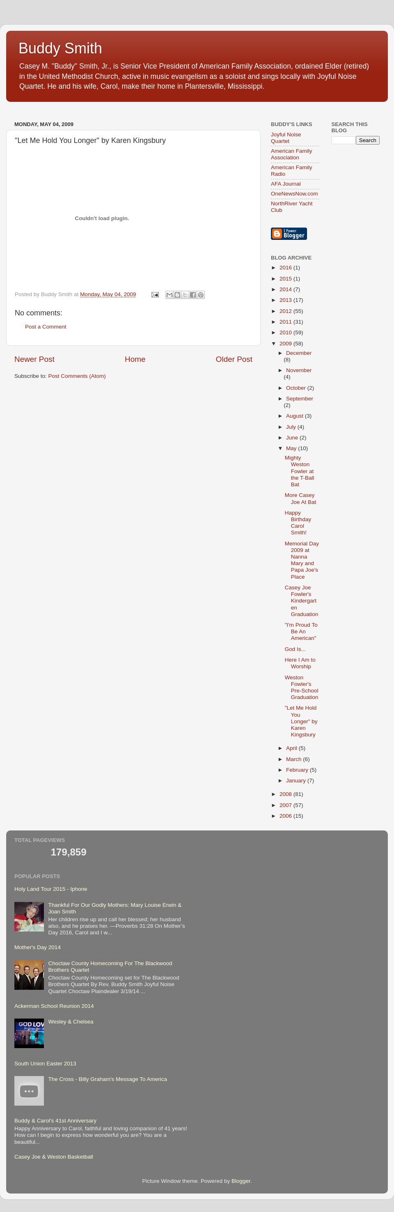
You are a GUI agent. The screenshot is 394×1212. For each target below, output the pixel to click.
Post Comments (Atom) (77, 376)
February (298, 770)
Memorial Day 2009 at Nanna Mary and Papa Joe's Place (302, 560)
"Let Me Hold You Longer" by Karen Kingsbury (301, 721)
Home (135, 359)
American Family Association (291, 154)
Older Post (234, 359)
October (296, 388)
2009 (286, 343)
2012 (286, 311)
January (296, 780)
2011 (286, 322)
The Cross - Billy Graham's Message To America (107, 1079)
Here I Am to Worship (300, 663)
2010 (286, 332)
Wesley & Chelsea (70, 1022)
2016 (286, 267)
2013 (286, 300)
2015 (286, 279)
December (299, 353)
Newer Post (34, 359)
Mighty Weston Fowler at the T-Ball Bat (299, 471)
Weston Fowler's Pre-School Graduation (301, 687)
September (299, 399)
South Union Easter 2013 (45, 1063)
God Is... (295, 649)
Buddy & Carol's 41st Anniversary (55, 1121)
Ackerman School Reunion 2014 (54, 1006)
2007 (286, 805)
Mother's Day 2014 (37, 947)
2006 (286, 816)
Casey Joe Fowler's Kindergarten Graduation (301, 600)
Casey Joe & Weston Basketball (53, 1157)
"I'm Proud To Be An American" (301, 631)
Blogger (240, 1181)
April (292, 748)
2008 (286, 794)
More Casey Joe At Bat (300, 498)
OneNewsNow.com (294, 194)
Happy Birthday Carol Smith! (298, 523)
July (292, 427)
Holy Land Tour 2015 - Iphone (50, 889)
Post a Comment (45, 327)
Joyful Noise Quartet (286, 137)
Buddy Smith (60, 48)
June (293, 438)
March (294, 759)
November (299, 370)
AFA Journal (286, 184)
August (295, 416)
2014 (286, 289)
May (292, 448)
